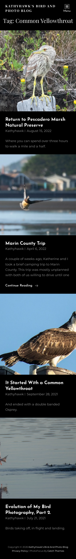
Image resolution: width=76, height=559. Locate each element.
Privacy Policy (20, 550)
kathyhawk (14, 131)
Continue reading (21, 285)
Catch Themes (55, 550)
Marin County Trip (25, 243)
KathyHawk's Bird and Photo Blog (48, 547)
